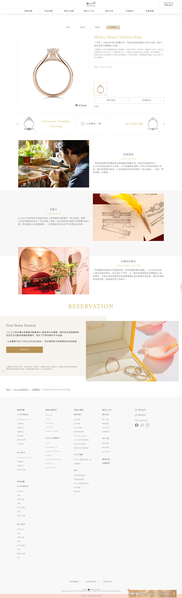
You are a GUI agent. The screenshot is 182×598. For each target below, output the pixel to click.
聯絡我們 (77, 491)
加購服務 (77, 463)
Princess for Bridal (53, 451)
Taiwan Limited (52, 431)
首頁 (8, 389)
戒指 (18, 495)
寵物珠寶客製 (79, 432)
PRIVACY (107, 582)
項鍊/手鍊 (20, 499)
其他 (18, 511)
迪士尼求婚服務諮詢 (81, 483)
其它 (18, 557)
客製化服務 (69, 11)
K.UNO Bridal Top (24, 419)
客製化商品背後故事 (81, 448)
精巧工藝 (105, 419)
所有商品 (20, 491)
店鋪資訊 (130, 11)
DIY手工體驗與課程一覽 (82, 459)
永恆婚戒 (20, 436)
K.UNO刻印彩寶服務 (81, 440)
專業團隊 (105, 423)
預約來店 (111, 100)
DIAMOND (106, 427)
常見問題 (77, 487)
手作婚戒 (20, 444)
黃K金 (97, 27)
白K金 (82, 27)
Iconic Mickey (51, 467)
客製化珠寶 (21, 440)
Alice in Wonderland (53, 459)
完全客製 (77, 423)
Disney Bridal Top (24, 457)
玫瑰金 (113, 27)
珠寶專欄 (150, 11)
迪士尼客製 (78, 427)
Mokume (49, 415)
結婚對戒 (20, 427)
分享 (96, 106)
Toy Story (49, 463)
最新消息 (109, 11)
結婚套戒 (20, 432)
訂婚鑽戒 (36, 389)
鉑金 (68, 27)
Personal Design (80, 436)
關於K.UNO (89, 11)
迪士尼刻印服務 (79, 444)
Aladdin (49, 455)
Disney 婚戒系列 (21, 389)
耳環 (18, 503)
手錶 (18, 549)
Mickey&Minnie (51, 447)
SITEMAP (74, 582)
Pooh (48, 443)
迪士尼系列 (106, 451)
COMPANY (91, 582)
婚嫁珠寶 (28, 11)
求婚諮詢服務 (79, 479)
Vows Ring (50, 423)
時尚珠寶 (49, 11)
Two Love (49, 427)
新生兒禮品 (21, 507)
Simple (48, 419)
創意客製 (77, 419)
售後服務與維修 (79, 475)
